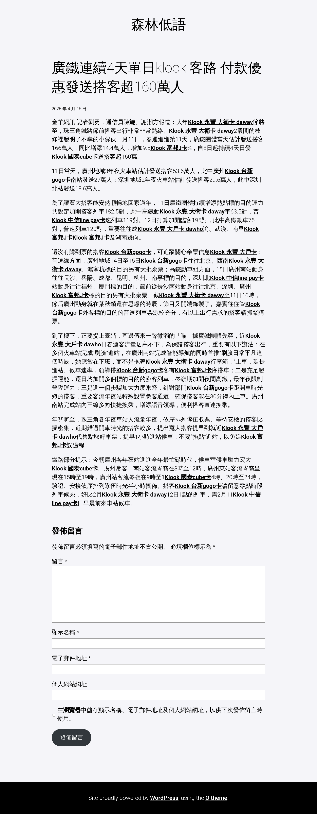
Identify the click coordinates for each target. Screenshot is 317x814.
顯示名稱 (65, 632)
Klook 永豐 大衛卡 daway (220, 122)
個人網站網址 (69, 684)
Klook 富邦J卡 (168, 148)
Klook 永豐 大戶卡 (233, 252)
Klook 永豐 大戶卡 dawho (170, 229)
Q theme (216, 798)
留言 (59, 561)
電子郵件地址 (71, 658)
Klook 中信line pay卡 (78, 220)
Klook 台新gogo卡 (128, 252)
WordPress (164, 798)
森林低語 (158, 24)
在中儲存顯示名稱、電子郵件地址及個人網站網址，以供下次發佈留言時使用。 (159, 714)
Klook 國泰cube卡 (75, 156)
